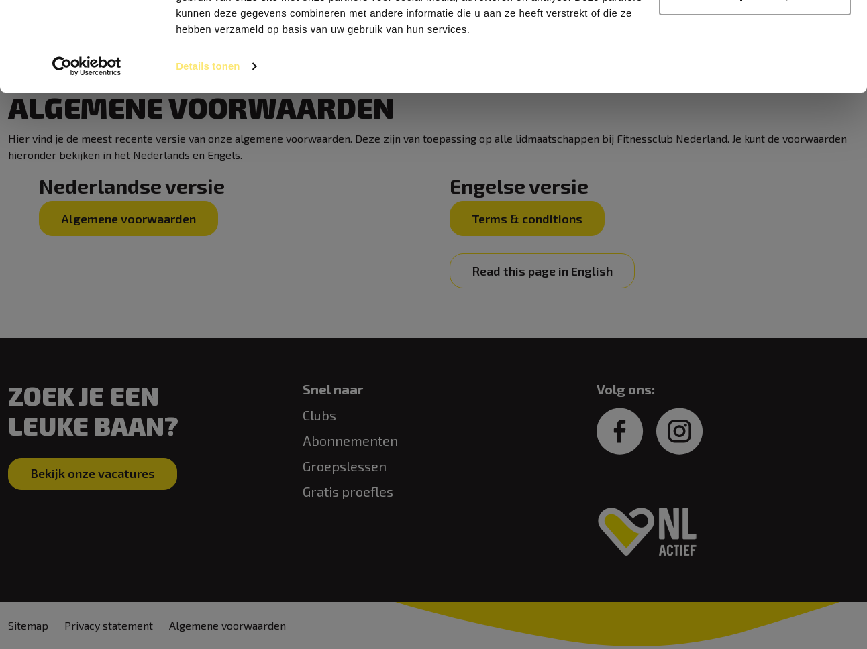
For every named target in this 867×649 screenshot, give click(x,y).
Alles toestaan (755, 35)
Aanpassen (755, 79)
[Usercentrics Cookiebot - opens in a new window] (87, 150)
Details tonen (208, 150)
